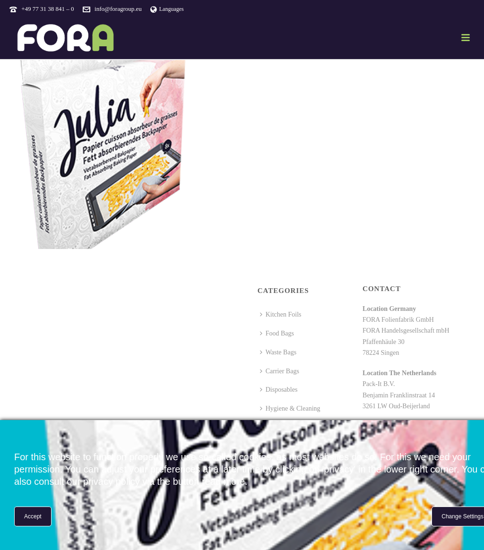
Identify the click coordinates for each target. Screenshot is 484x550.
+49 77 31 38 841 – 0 (47, 8)
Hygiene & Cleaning (290, 408)
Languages (167, 9)
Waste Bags (278, 352)
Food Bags (277, 333)
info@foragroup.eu (118, 8)
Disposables (279, 389)
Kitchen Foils (281, 314)
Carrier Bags (279, 371)
